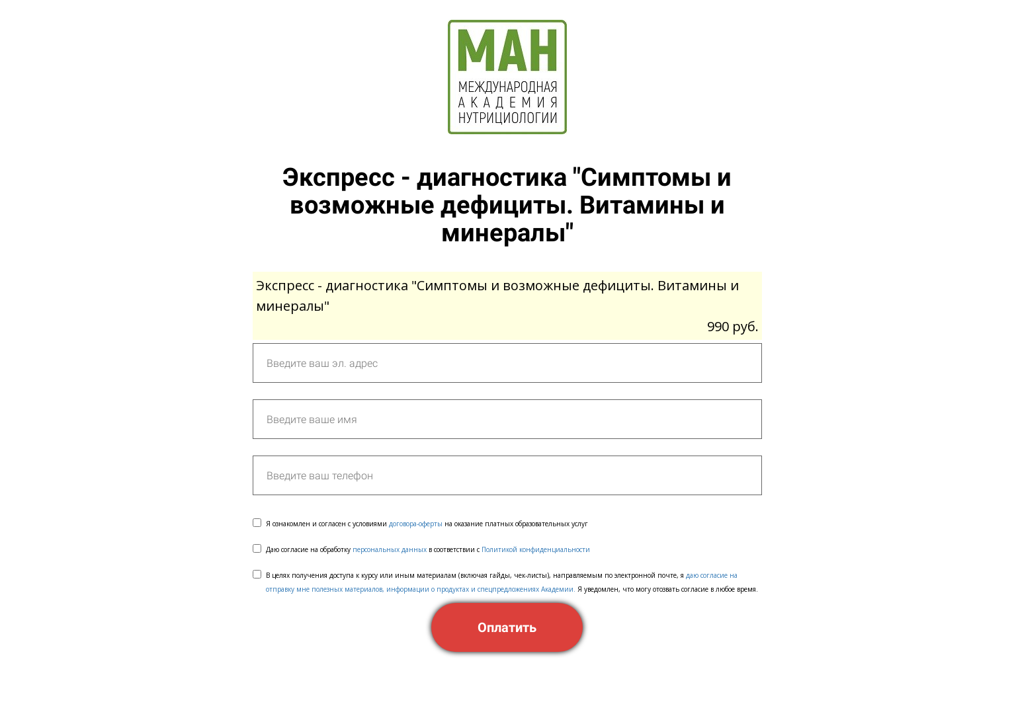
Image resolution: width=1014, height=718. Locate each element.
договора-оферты (416, 523)
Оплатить (507, 627)
